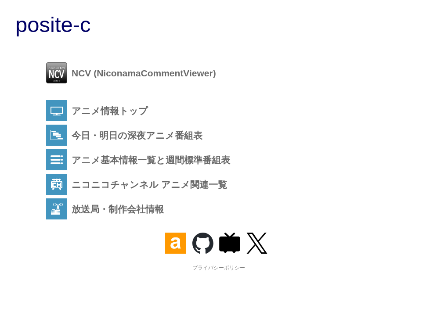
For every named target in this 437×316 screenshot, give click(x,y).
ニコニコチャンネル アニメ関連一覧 (136, 184)
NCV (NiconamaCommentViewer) (131, 72)
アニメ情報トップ (97, 110)
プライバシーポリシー (218, 268)
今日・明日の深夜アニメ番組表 (124, 135)
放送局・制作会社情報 (105, 208)
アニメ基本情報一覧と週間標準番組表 (138, 159)
